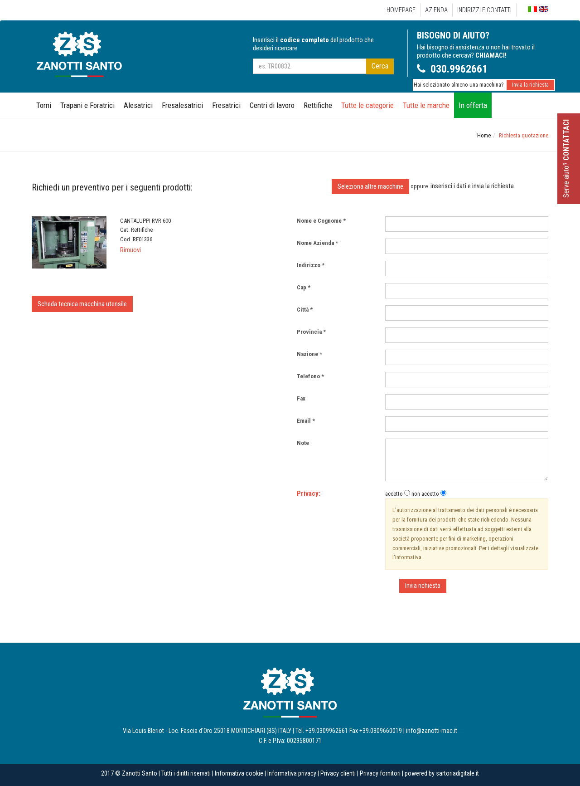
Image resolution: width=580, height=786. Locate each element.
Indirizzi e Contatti (484, 10)
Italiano (532, 9)
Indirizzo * (310, 265)
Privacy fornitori (380, 773)
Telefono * (310, 376)
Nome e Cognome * (321, 220)
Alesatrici (138, 105)
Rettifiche (318, 105)
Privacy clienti (338, 773)
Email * (306, 420)
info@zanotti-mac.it (431, 730)
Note (305, 442)
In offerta (473, 105)
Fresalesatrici (182, 105)
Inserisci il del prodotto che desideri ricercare (313, 44)
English (543, 9)
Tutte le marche (426, 105)
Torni (43, 105)
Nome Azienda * (317, 242)
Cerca (380, 66)
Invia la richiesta (530, 85)
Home (484, 135)
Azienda (436, 10)
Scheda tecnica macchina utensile (82, 304)
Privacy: (308, 493)
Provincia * (311, 331)
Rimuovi (130, 250)
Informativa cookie (239, 773)
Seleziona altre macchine (370, 186)
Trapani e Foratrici (87, 105)
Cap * (303, 287)
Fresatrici (226, 105)
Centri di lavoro (272, 105)
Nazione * (309, 354)
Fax (303, 398)
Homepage (401, 10)
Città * (305, 309)
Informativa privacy (291, 773)
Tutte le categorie (367, 105)
